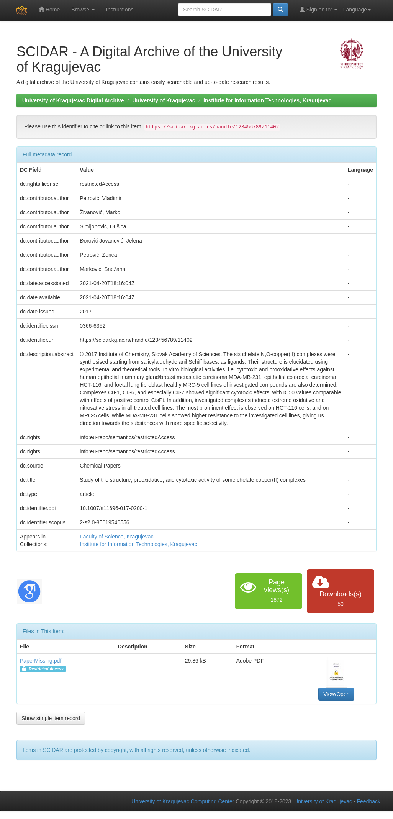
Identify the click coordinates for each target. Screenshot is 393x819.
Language (357, 10)
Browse (83, 10)
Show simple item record (50, 718)
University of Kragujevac (163, 100)
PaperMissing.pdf (40, 661)
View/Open (336, 694)
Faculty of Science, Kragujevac (116, 536)
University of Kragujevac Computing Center (182, 801)
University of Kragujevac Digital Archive (73, 100)
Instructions (120, 10)
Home (49, 9)
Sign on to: (318, 9)
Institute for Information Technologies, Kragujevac (267, 100)
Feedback (368, 801)
